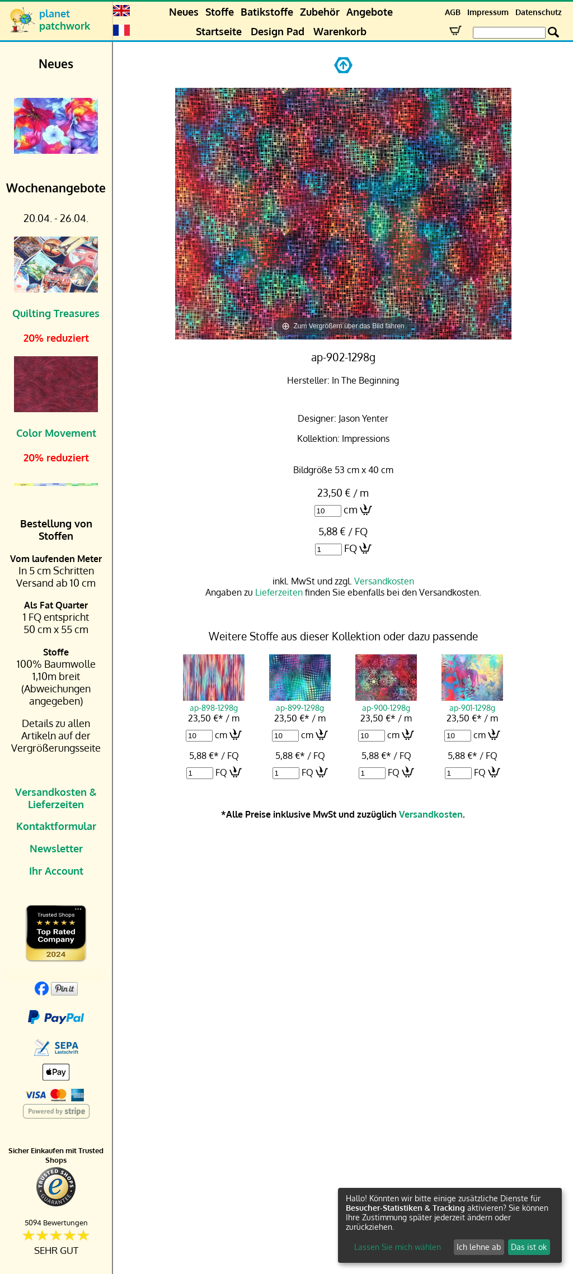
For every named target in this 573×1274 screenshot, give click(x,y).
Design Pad (277, 31)
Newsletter (56, 848)
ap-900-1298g (386, 702)
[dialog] (450, 1225)
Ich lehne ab (479, 1247)
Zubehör (320, 12)
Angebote (369, 12)
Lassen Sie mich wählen (397, 1247)
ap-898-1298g (214, 702)
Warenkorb (340, 31)
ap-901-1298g (472, 702)
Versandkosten (384, 581)
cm (351, 509)
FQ (350, 548)
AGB (453, 12)
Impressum (488, 12)
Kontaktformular (56, 826)
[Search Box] (509, 33)
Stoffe (219, 12)
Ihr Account (56, 871)
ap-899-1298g (300, 702)
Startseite (219, 31)
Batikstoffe (267, 12)
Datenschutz (538, 12)
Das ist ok (529, 1247)
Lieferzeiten (279, 592)
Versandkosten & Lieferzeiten (56, 798)
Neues (184, 12)
